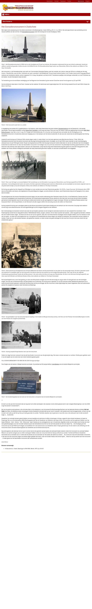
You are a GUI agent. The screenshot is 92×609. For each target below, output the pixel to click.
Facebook (63, 1)
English (88, 1)
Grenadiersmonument (28, 32)
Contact (56, 1)
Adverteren (50, 1)
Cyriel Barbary (55, 364)
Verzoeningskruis (63, 128)
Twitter (69, 1)
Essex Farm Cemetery (32, 130)
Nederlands (81, 1)
